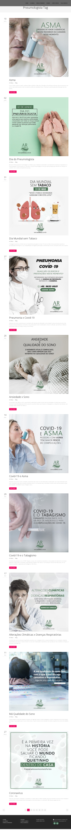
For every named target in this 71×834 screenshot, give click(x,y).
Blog (16, 83)
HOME (4, 824)
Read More (13, 92)
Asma (12, 80)
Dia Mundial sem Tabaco (23, 239)
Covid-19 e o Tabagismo (22, 558)
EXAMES (22, 824)
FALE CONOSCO (24, 827)
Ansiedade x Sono (19, 399)
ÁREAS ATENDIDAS (7, 827)
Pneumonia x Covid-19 (22, 319)
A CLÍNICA (5, 826)
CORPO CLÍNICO (24, 826)
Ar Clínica (11, 83)
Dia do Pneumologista (21, 159)
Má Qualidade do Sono (22, 717)
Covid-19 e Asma (18, 478)
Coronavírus (16, 797)
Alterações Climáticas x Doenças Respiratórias (35, 638)
